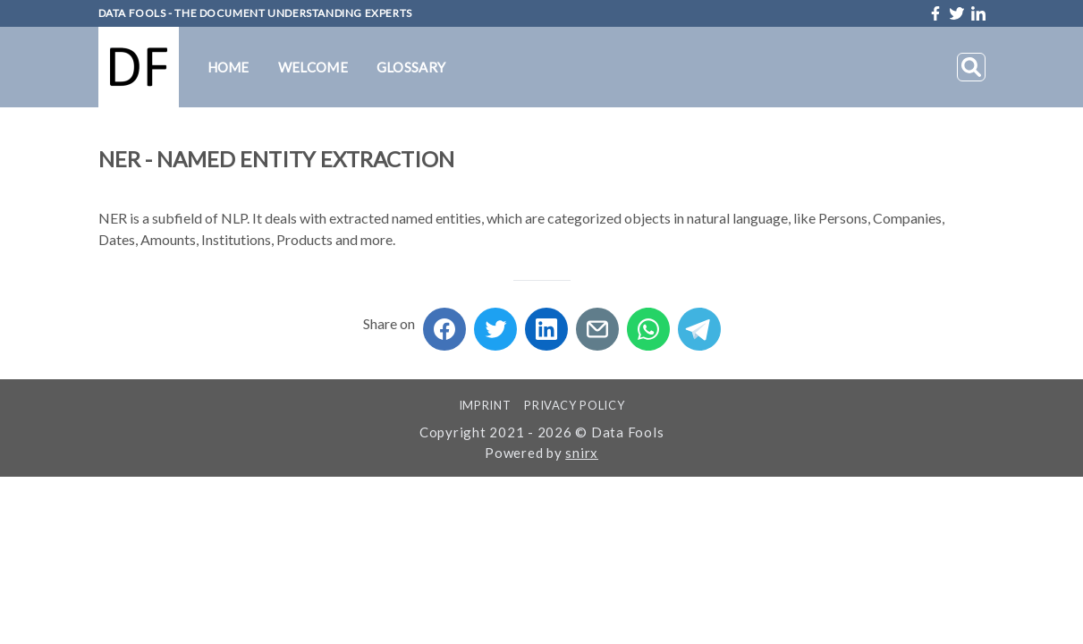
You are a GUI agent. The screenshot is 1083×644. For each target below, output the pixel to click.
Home (228, 67)
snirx (581, 453)
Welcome (313, 67)
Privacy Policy (574, 405)
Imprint (485, 405)
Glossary (411, 67)
